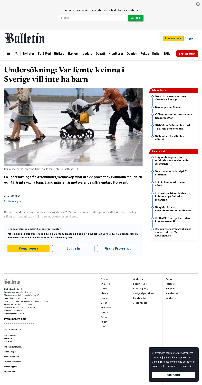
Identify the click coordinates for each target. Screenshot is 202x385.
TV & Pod (44, 54)
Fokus (145, 54)
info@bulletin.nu (22, 298)
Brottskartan (187, 53)
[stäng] (198, 4)
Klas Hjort (8, 338)
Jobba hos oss (140, 302)
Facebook (170, 283)
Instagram (170, 288)
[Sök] (16, 54)
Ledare (87, 54)
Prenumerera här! (15, 319)
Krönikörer (116, 54)
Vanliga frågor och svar (144, 293)
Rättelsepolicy (139, 298)
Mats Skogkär (10, 335)
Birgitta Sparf (10, 371)
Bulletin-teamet (140, 283)
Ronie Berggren (10, 366)
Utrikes (59, 54)
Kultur (156, 54)
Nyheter (28, 54)
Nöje (167, 54)
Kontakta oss (172, 293)
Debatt (100, 54)
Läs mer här (185, 366)
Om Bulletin (138, 279)
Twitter (169, 279)
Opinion (132, 54)
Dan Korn (8, 341)
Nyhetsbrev (171, 298)
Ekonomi (73, 54)
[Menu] (8, 54)
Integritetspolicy (140, 288)
